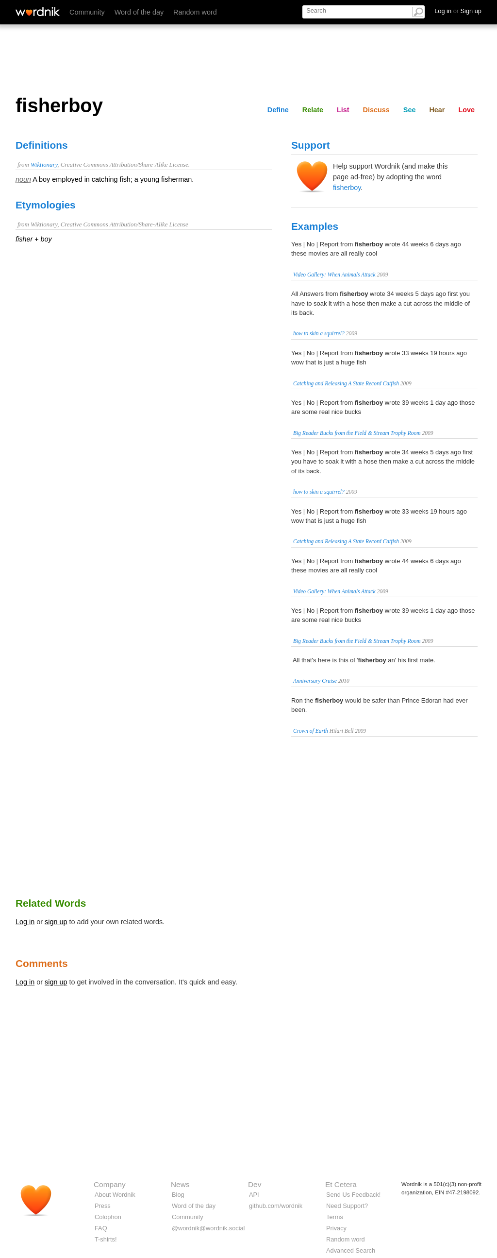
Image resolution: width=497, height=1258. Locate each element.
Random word (195, 12)
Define (278, 110)
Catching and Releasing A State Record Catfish (346, 383)
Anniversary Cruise (315, 681)
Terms (334, 1217)
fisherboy (347, 187)
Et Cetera (341, 1184)
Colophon (108, 1217)
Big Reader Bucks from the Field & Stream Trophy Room (357, 433)
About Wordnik (115, 1194)
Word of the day (139, 12)
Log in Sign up (457, 11)
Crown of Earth (310, 731)
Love (466, 110)
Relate (312, 110)
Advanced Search (350, 1250)
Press (103, 1205)
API (254, 1194)
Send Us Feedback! (353, 1194)
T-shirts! (106, 1239)
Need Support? (347, 1205)
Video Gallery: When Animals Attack (334, 274)
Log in (25, 922)
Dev (254, 1184)
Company (110, 1184)
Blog (178, 1194)
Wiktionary (44, 164)
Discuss (376, 110)
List (343, 110)
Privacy (336, 1228)
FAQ (101, 1228)
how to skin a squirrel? (319, 333)
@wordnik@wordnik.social (208, 1228)
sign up (56, 922)
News (180, 1184)
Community (87, 12)
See (409, 110)
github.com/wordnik (275, 1205)
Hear (437, 110)
